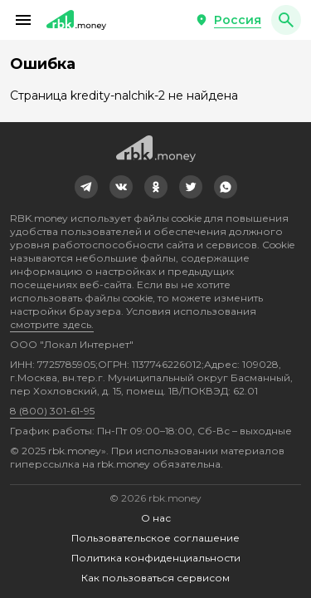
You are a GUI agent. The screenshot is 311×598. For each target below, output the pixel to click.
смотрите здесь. (52, 324)
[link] (86, 187)
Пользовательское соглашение (155, 538)
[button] (23, 20)
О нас (156, 518)
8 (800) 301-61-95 (52, 410)
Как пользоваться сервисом (155, 577)
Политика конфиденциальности (156, 557)
